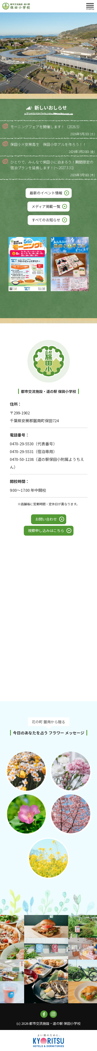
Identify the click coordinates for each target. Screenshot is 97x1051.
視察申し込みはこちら (46, 530)
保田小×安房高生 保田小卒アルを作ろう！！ (48, 144)
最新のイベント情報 (46, 192)
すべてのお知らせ (46, 219)
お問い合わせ (46, 519)
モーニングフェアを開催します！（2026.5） (46, 126)
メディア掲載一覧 (46, 206)
